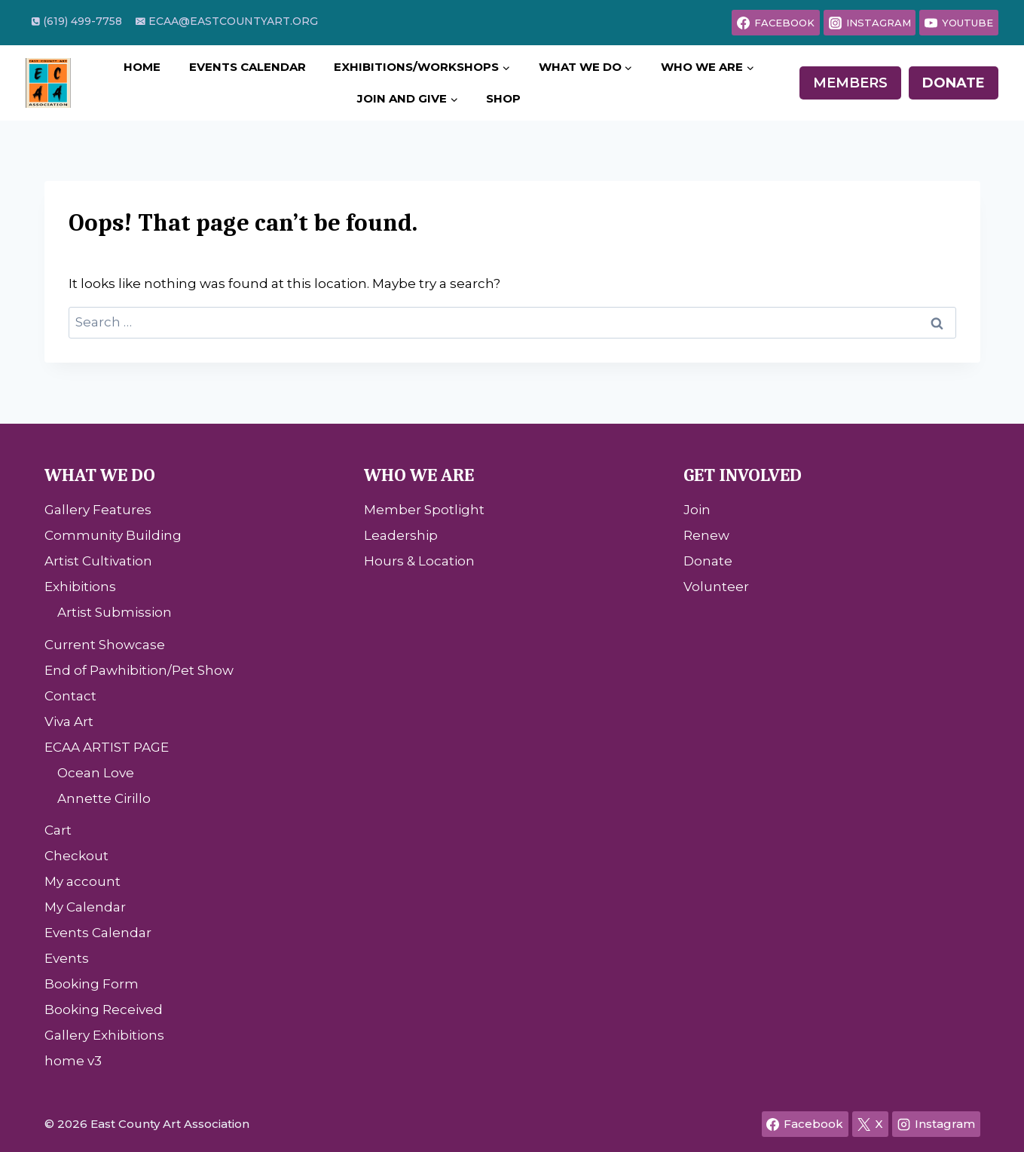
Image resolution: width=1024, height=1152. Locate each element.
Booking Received (103, 1009)
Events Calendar (247, 67)
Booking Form (91, 983)
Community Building (113, 535)
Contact (70, 695)
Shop (503, 98)
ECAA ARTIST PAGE (106, 747)
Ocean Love (95, 772)
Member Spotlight (424, 509)
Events (66, 958)
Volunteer (716, 586)
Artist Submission (114, 612)
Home (142, 67)
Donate (953, 83)
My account (82, 881)
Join (697, 509)
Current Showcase (104, 644)
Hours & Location (419, 560)
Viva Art (68, 721)
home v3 (73, 1060)
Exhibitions (80, 586)
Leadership (401, 535)
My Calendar (85, 907)
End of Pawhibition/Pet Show (139, 670)
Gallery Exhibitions (104, 1035)
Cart (58, 830)
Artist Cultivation (98, 560)
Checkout (76, 855)
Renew (706, 535)
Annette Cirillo (104, 798)
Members (850, 83)
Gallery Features (97, 509)
